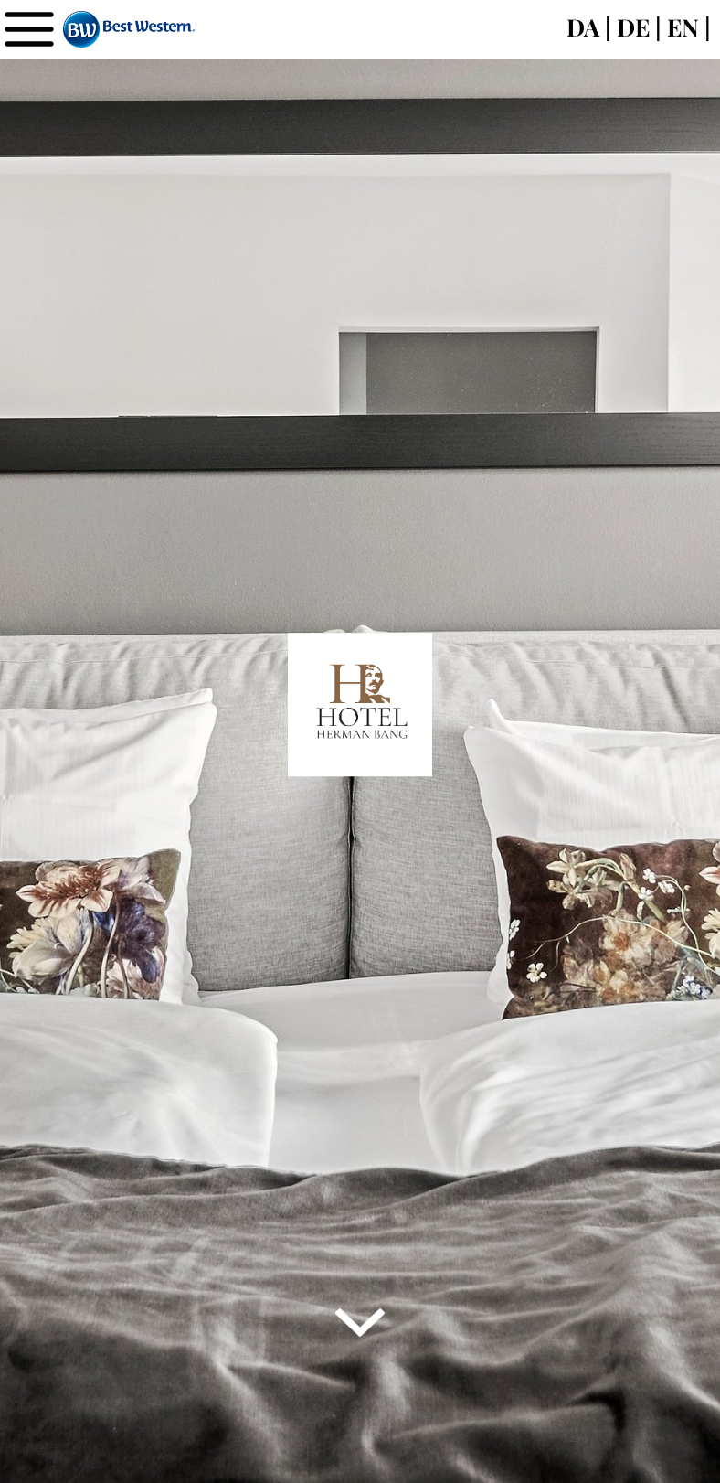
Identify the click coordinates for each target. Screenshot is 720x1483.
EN (683, 27)
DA (582, 27)
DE (633, 27)
